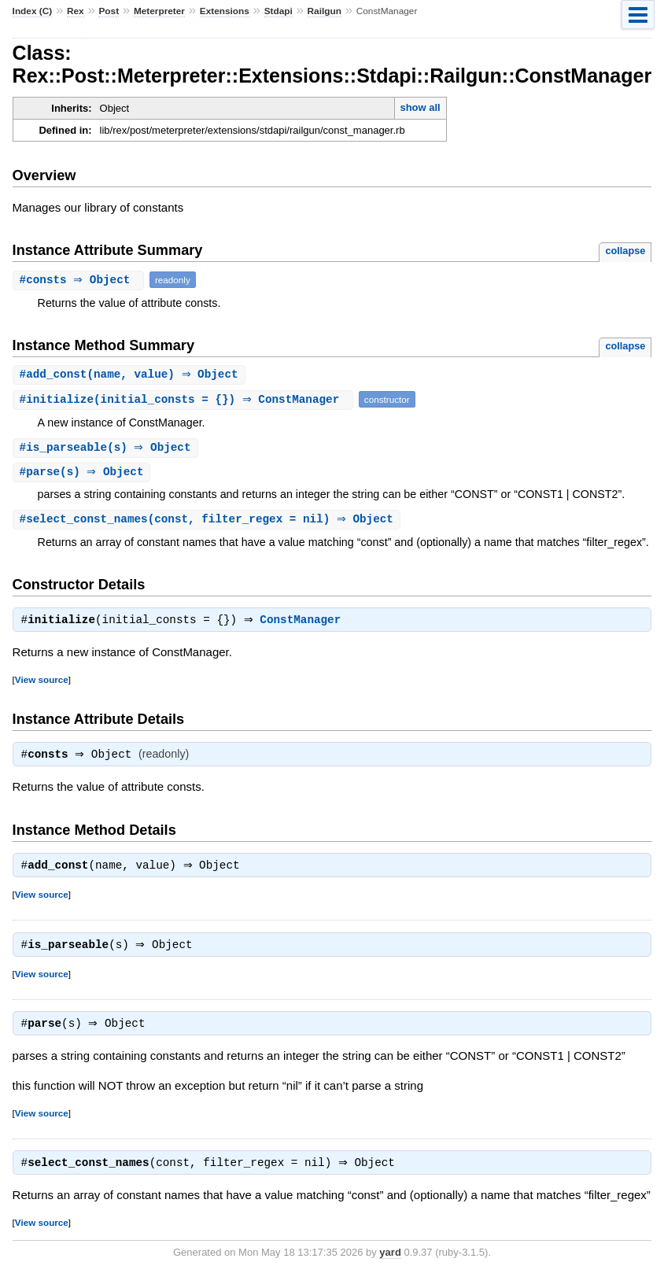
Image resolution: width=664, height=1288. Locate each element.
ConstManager (304, 624)
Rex (75, 11)
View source (41, 684)
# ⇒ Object (80, 279)
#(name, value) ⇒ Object (131, 374)
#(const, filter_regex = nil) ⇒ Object (208, 522)
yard (389, 1265)
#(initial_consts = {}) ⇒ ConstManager (185, 400)
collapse (625, 250)
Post (108, 11)
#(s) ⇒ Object (107, 448)
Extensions (224, 11)
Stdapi (278, 11)
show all (420, 107)
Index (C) (33, 11)
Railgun (324, 11)
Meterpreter (159, 11)
